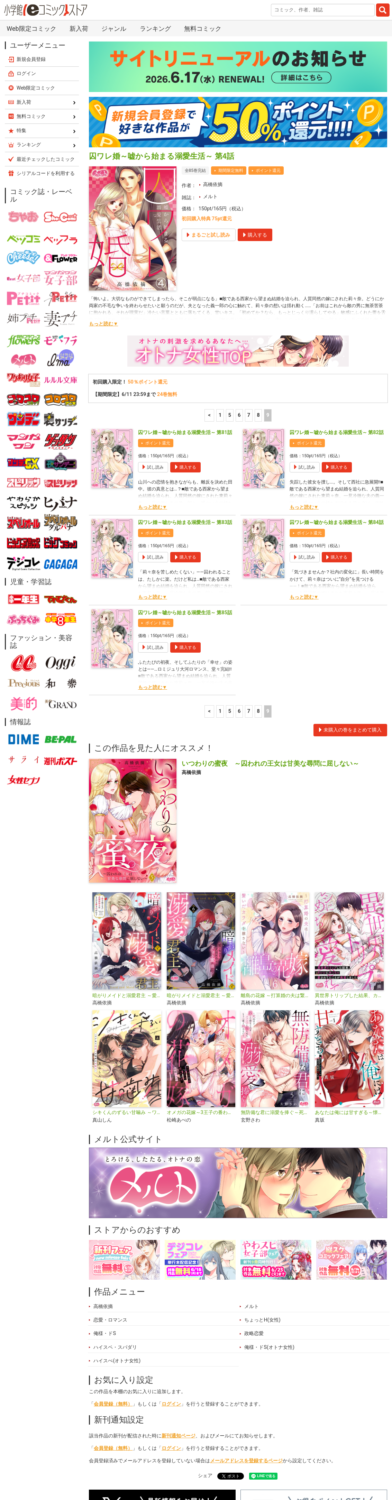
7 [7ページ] (248, 310)
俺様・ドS (104, 1229)
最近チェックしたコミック (272, 1467)
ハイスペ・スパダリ (115, 1242)
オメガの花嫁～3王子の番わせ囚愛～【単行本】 (201, 1008)
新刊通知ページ (178, 1331)
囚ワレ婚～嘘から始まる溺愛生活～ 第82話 (337, 328)
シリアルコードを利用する (46, 68)
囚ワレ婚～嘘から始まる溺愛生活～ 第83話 (185, 418)
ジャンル (196, 1467)
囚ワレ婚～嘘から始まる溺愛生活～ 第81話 (185, 328)
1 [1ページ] (220, 310)
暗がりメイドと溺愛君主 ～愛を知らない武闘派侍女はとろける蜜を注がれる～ (201, 891)
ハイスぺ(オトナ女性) (116, 1256)
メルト (210, 92)
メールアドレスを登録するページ (246, 1356)
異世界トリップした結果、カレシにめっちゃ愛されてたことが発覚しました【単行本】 (349, 891)
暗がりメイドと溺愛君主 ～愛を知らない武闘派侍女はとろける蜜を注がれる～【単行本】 (126, 891)
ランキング (137, 1467)
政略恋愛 (254, 1229)
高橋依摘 (212, 80)
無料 (224, 1467)
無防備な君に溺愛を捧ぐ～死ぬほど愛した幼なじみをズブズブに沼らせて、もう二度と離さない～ (275, 1008)
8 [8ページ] (258, 310)
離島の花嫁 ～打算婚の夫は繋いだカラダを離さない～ (275, 891)
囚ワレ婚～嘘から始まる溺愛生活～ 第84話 (337, 418)
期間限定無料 (230, 65)
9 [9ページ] (267, 310)
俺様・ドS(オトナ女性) (269, 1242)
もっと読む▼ (103, 219)
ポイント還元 (268, 65)
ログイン (171, 1299)
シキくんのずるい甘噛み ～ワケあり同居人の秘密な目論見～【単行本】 (126, 1008)
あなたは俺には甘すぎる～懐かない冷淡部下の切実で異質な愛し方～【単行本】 (349, 1008)
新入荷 (104, 1467)
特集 (168, 1467)
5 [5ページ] (229, 310)
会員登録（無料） (113, 1299)
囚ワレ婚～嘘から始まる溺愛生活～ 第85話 (185, 508)
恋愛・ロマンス (110, 1215)
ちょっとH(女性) (262, 1215)
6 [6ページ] (239, 310)
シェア (205, 1371)
